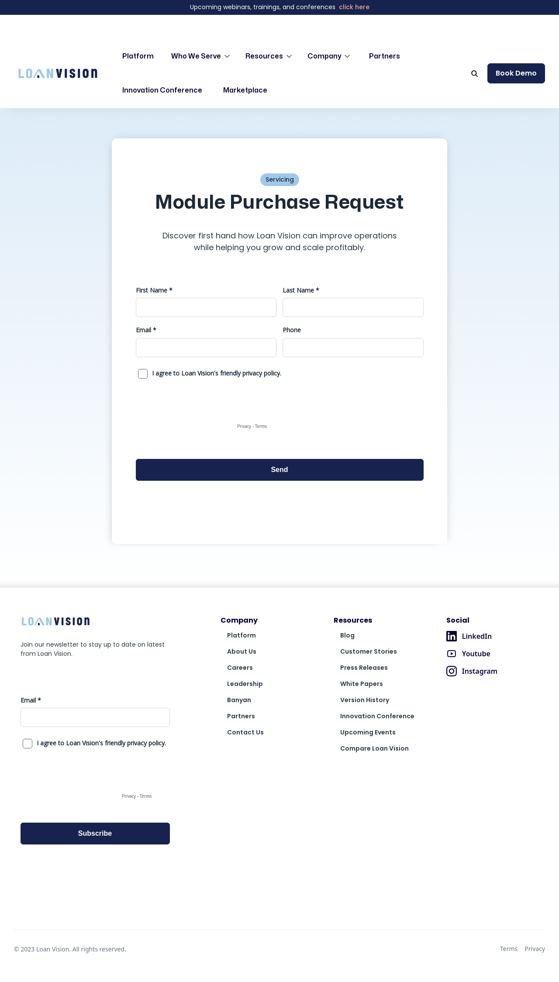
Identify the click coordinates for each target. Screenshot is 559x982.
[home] (57, 73)
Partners (384, 56)
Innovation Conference (162, 90)
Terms (509, 948)
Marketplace (245, 90)
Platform (138, 56)
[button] (201, 56)
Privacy (534, 948)
